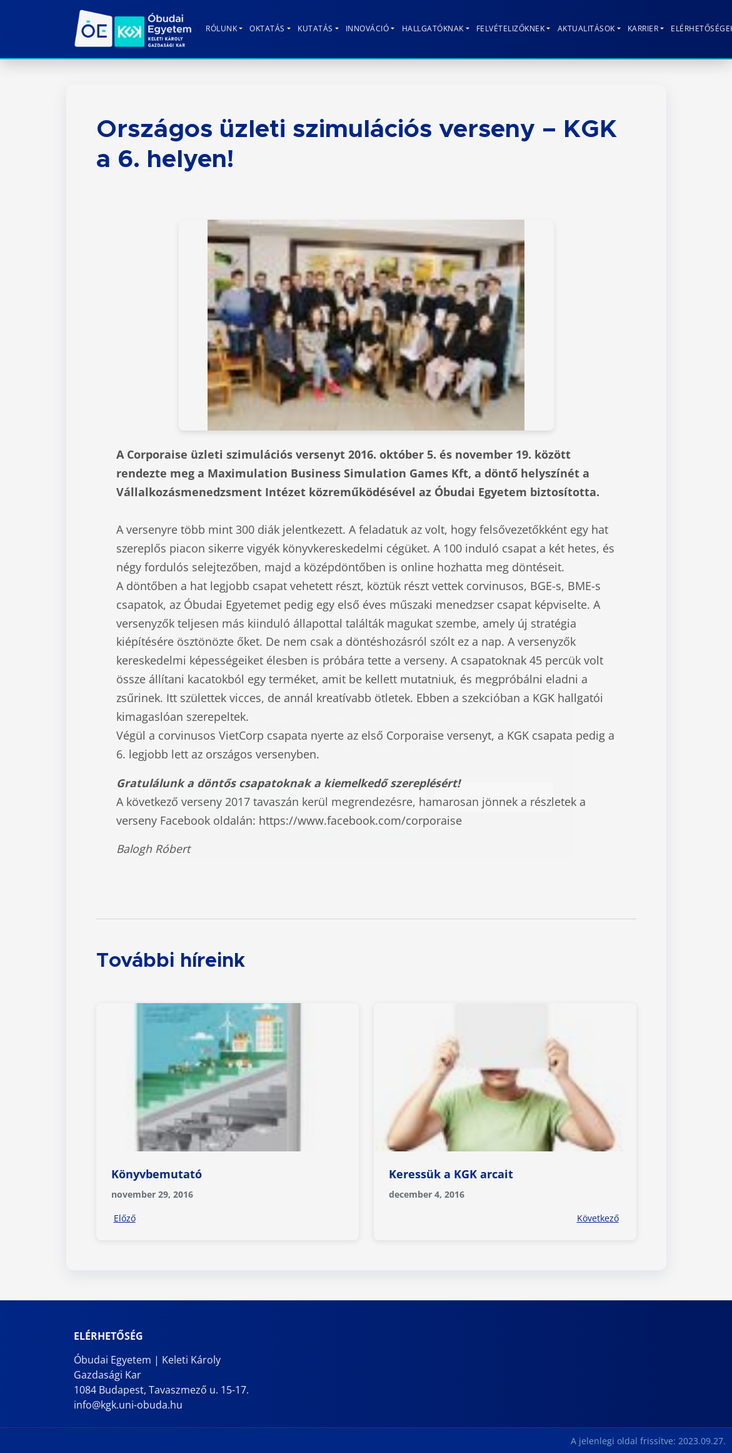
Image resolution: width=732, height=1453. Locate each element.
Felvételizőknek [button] (510, 28)
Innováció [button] (367, 28)
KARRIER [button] (643, 28)
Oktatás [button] (267, 28)
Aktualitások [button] (586, 28)
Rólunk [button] (221, 28)
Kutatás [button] (315, 28)
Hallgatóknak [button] (433, 28)
